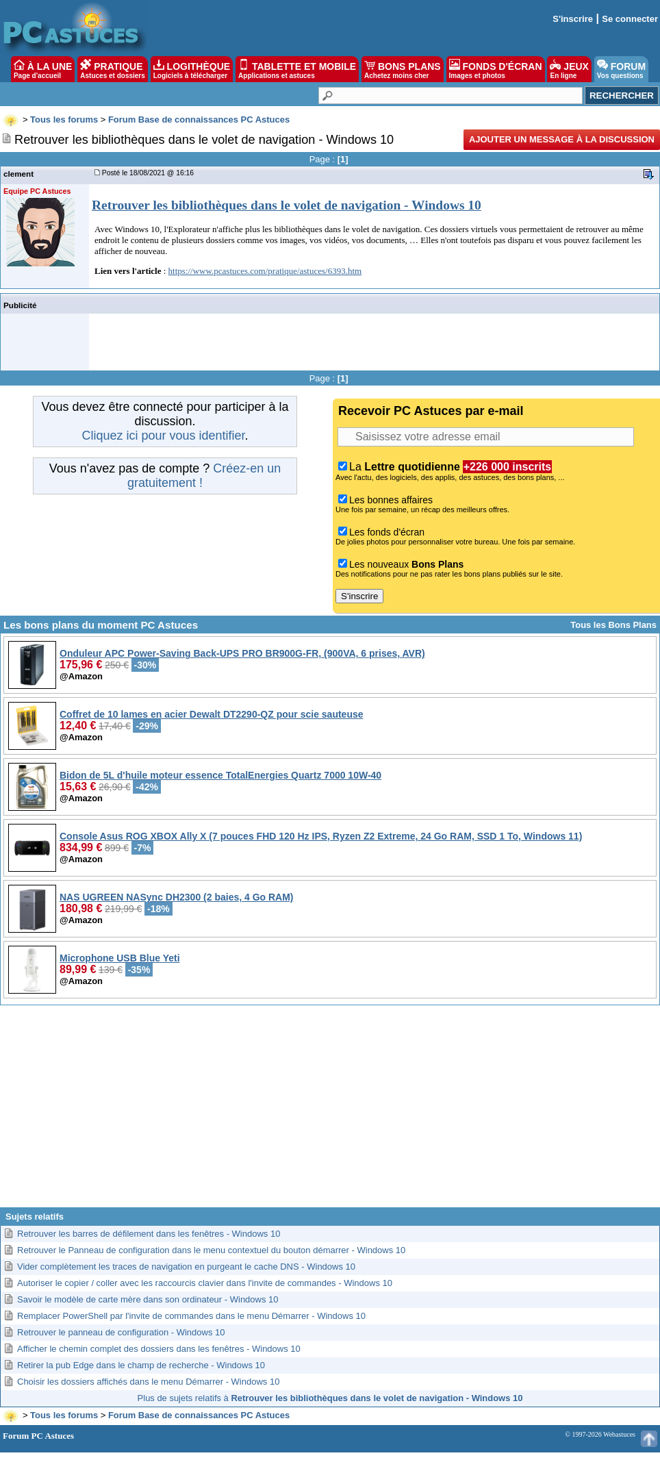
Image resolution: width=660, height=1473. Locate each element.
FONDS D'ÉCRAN (495, 69)
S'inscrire (573, 19)
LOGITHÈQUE (191, 69)
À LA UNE (43, 69)
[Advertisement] (330, 1111)
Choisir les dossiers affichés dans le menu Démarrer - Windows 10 (148, 1381)
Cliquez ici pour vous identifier (162, 435)
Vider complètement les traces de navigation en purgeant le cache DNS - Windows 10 (186, 1266)
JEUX (569, 69)
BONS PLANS (402, 69)
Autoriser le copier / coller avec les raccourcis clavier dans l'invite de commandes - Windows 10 (204, 1283)
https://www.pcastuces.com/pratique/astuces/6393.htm (265, 271)
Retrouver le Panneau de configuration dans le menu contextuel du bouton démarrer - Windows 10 (211, 1250)
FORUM (621, 69)
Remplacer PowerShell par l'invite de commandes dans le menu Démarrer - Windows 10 (191, 1316)
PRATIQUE (112, 69)
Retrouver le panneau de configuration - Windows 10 (121, 1332)
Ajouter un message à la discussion (562, 139)
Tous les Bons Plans (613, 625)
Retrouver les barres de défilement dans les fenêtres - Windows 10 (148, 1234)
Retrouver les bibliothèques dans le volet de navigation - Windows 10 (286, 205)
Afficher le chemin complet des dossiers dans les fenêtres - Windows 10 (159, 1349)
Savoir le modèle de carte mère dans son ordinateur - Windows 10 (148, 1299)
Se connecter (630, 19)
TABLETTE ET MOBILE (297, 69)
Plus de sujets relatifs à (330, 1398)
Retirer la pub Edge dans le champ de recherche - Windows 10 (141, 1365)
